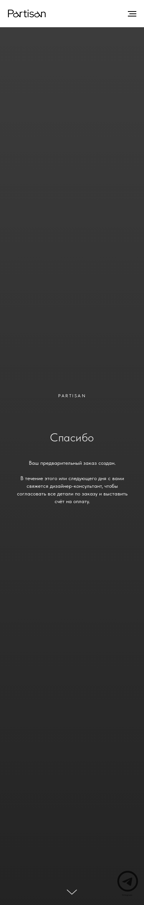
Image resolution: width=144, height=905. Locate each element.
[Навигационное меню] (132, 13)
